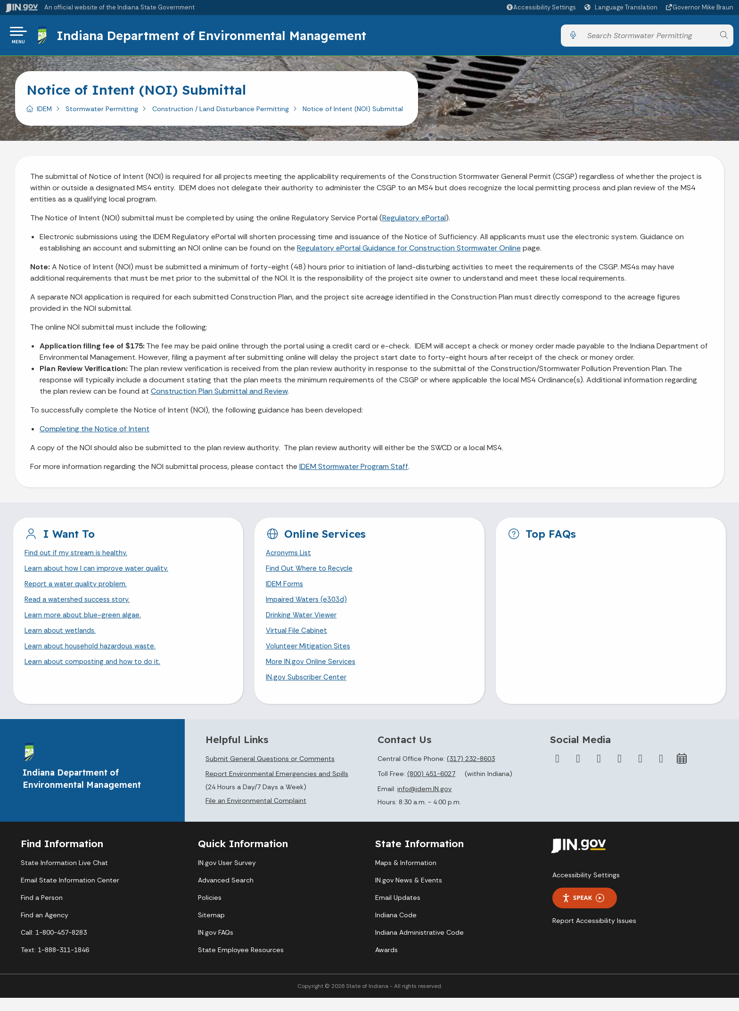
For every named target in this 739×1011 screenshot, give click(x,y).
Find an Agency (44, 928)
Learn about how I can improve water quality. (101, 574)
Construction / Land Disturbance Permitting (220, 112)
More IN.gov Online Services (312, 673)
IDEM (44, 112)
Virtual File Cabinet (298, 640)
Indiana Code (396, 928)
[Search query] (648, 37)
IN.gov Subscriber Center (308, 690)
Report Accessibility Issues (594, 934)
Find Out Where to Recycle (312, 574)
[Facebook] (557, 771)
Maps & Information (405, 876)
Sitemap (211, 928)
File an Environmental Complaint (255, 813)
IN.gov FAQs (215, 945)
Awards (386, 963)
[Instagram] (599, 771)
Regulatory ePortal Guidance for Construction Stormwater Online (409, 252)
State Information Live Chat (64, 876)
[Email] (661, 771)
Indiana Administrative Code (419, 945)
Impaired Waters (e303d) (309, 607)
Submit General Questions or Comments (270, 771)
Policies (210, 910)
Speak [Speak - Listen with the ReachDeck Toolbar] (583, 910)
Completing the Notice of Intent (94, 432)
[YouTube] (619, 771)
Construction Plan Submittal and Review (219, 395)
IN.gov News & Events (408, 893)
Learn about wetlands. (63, 640)
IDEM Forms (285, 590)
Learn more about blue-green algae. (86, 623)
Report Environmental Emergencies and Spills (276, 786)
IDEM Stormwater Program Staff (353, 470)
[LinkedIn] (640, 771)
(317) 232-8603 (471, 771)
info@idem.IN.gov (424, 801)
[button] (541, 7)
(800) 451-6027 (431, 786)
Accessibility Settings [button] (586, 888)
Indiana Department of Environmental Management (214, 37)
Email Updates (397, 910)
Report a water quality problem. (79, 590)
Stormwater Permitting (102, 112)
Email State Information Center (70, 893)
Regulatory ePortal (414, 221)
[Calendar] (682, 771)
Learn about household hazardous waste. (96, 657)
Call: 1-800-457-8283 (54, 945)
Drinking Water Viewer (303, 623)
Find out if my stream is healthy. (79, 557)
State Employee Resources (241, 963)
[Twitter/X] (578, 771)
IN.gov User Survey (227, 876)
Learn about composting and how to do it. (98, 673)
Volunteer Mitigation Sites (310, 657)
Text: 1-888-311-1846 (55, 963)
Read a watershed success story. (81, 607)
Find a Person (42, 910)
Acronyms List (290, 557)
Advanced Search (226, 893)
